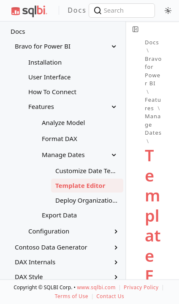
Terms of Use (71, 296)
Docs (18, 31)
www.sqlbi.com (96, 287)
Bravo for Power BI (153, 71)
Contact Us (110, 296)
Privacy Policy (141, 287)
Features (153, 104)
